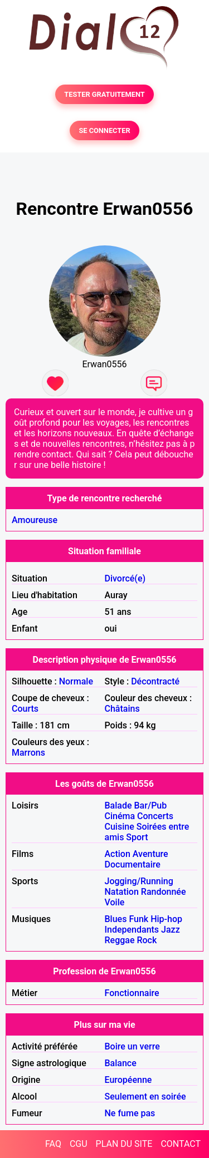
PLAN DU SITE (124, 1144)
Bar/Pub (150, 805)
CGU (79, 1144)
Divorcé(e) (125, 578)
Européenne (128, 1080)
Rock (147, 940)
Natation (122, 891)
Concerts (155, 816)
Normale (76, 681)
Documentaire (133, 864)
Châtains (122, 708)
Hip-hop (166, 919)
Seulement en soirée (145, 1096)
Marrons (28, 752)
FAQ (53, 1144)
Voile (115, 902)
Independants (132, 929)
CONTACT (181, 1144)
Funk (138, 919)
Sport (137, 837)
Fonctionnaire (132, 993)
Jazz (170, 929)
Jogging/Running (139, 881)
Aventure (150, 854)
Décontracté (155, 681)
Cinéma (120, 816)
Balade (118, 805)
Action (117, 854)
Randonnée (163, 891)
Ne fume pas (130, 1113)
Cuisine (119, 826)
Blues (116, 919)
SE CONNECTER (104, 130)
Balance (121, 1063)
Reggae (120, 940)
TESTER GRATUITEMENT (104, 94)
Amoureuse (34, 520)
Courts (25, 708)
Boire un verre (132, 1046)
